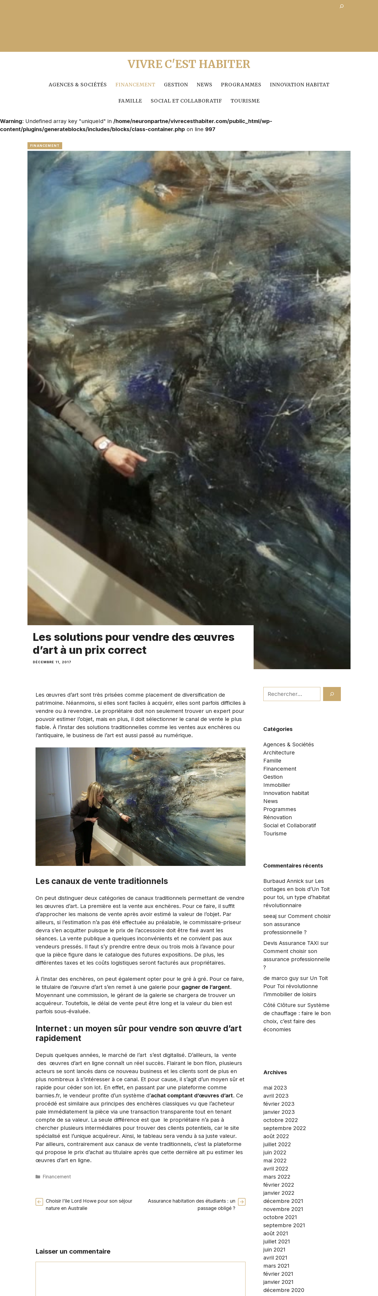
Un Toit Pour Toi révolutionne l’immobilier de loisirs (295, 986)
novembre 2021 (283, 1209)
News (204, 84)
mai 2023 (275, 1087)
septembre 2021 (284, 1225)
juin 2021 (274, 1249)
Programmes (241, 84)
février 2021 (278, 1274)
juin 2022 (274, 1152)
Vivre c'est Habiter (189, 64)
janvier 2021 (278, 1282)
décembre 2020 (283, 1290)
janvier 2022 (279, 1193)
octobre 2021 (280, 1217)
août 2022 (276, 1136)
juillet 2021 (276, 1241)
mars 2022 (276, 1176)
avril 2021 (275, 1257)
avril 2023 (276, 1096)
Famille (130, 101)
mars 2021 (276, 1266)
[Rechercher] (332, 694)
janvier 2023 (279, 1112)
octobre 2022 (280, 1120)
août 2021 (275, 1233)
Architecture (279, 752)
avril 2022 (275, 1168)
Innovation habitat (300, 84)
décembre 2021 (283, 1201)
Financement (135, 84)
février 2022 (278, 1185)
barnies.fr (48, 1095)
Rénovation (277, 817)
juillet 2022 (277, 1144)
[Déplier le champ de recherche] (342, 7)
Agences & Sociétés (78, 84)
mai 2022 (275, 1160)
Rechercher (278, 683)
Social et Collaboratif (186, 101)
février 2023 (279, 1104)
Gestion (176, 84)
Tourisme (245, 101)
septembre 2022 (284, 1128)
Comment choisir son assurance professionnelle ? (297, 924)
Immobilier (276, 785)
